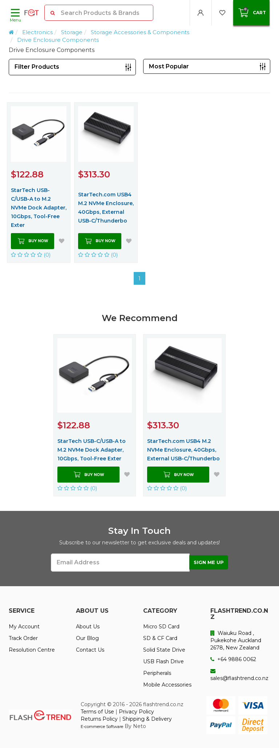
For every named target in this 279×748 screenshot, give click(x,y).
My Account (24, 626)
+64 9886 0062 (233, 659)
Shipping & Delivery (147, 719)
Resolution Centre (32, 650)
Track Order (23, 638)
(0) (31, 254)
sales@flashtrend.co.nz (239, 674)
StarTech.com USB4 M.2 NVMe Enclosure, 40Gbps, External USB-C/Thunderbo (106, 207)
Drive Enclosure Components (58, 39)
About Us (88, 626)
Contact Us (90, 650)
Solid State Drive (164, 650)
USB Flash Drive (163, 661)
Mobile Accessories (167, 684)
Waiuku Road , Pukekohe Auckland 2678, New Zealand (235, 640)
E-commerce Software (102, 726)
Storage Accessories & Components (140, 32)
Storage (71, 32)
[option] (95, 415)
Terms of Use (97, 711)
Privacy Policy (136, 711)
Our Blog (87, 638)
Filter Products (37, 66)
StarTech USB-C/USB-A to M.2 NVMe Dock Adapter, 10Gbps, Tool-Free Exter (38, 207)
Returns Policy (99, 719)
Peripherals (157, 673)
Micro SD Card (161, 626)
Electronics (37, 32)
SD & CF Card (160, 638)
